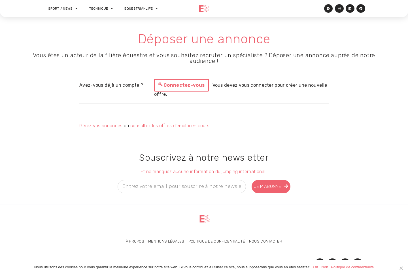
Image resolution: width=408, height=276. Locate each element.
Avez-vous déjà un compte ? (111, 85)
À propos (135, 241)
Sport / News (63, 8)
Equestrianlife (141, 8)
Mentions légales (166, 241)
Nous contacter (265, 241)
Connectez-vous (184, 85)
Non (324, 267)
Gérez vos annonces (100, 125)
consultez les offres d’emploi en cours (169, 125)
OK (316, 267)
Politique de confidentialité (216, 241)
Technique (101, 8)
